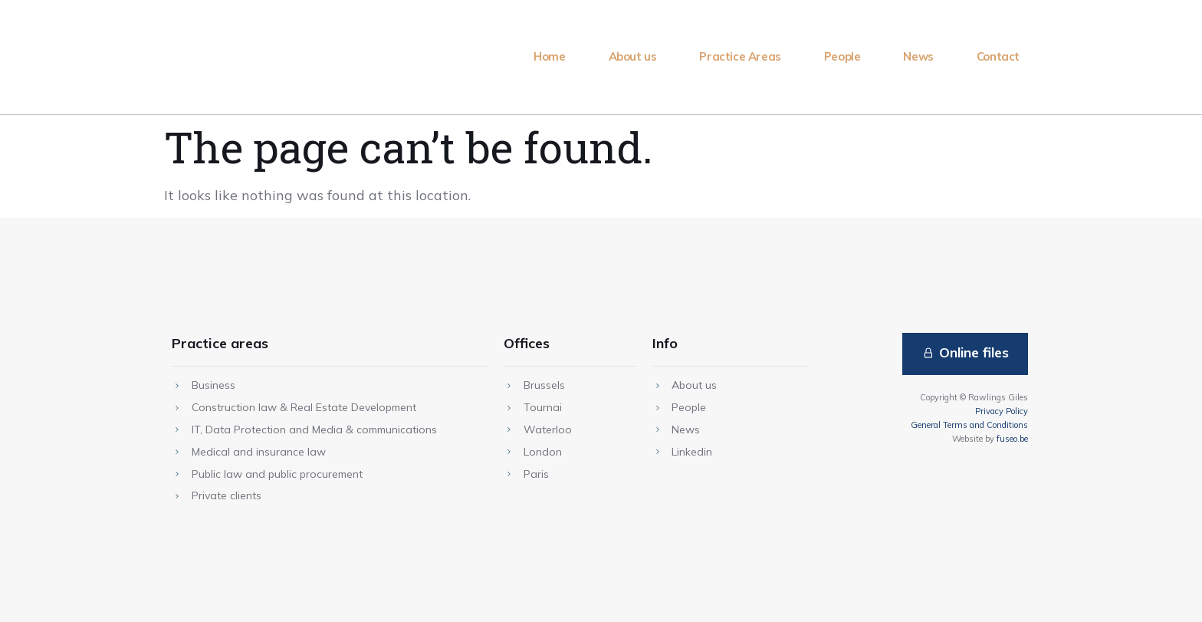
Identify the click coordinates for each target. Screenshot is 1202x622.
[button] (964, 354)
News (918, 56)
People (842, 56)
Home (549, 56)
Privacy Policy (1001, 411)
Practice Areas (739, 56)
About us (633, 56)
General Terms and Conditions (969, 425)
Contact (998, 56)
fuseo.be (1012, 438)
